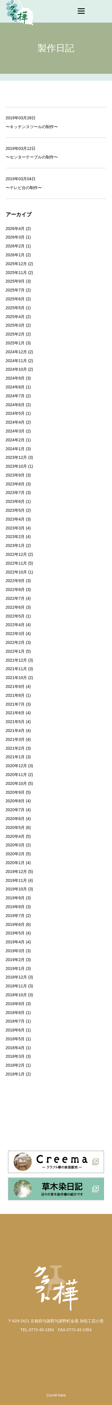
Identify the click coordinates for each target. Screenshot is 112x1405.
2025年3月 (15, 325)
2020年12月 (16, 765)
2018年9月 (15, 1003)
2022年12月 (16, 554)
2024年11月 (16, 360)
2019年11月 (16, 880)
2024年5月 (15, 413)
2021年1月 (15, 757)
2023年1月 (15, 545)
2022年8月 (15, 589)
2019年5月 (15, 933)
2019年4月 (15, 942)
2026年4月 (15, 228)
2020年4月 (15, 836)
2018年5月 (15, 1039)
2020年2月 (15, 854)
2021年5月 (15, 721)
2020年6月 (15, 818)
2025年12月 (16, 263)
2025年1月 (15, 343)
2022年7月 (15, 598)
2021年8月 (15, 695)
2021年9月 (15, 686)
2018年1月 (15, 1074)
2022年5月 (15, 616)
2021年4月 (15, 730)
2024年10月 (16, 369)
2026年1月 (15, 255)
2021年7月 (15, 704)
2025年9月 (15, 281)
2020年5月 (15, 827)
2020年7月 (15, 809)
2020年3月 (15, 845)
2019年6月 (15, 924)
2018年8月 (15, 1012)
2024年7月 (15, 396)
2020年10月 (16, 783)
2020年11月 (16, 774)
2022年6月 (15, 607)
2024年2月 (15, 440)
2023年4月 (15, 519)
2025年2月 (15, 334)
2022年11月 (16, 563)
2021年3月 (15, 739)
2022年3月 (15, 633)
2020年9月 (15, 792)
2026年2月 (15, 246)
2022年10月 (16, 572)
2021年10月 (16, 677)
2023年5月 (15, 510)
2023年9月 (15, 475)
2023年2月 (15, 536)
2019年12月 (16, 871)
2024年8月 (15, 387)
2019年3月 (15, 950)
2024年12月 (16, 352)
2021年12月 (16, 660)
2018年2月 (15, 1065)
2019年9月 (15, 898)
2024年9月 (15, 378)
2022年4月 (15, 624)
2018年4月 (15, 1047)
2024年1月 (15, 448)
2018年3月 (15, 1056)
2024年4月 (15, 422)
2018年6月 (15, 1030)
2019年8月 (15, 906)
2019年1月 (15, 968)
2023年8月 (15, 484)
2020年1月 (15, 862)
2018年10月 (16, 995)
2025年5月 (15, 307)
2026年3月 (15, 237)
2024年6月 (15, 404)
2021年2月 (15, 748)
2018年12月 (16, 977)
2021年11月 (16, 668)
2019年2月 (15, 959)
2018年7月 (15, 1021)
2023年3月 (15, 528)
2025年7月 (15, 290)
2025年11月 (16, 272)
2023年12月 (16, 457)
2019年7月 (15, 915)
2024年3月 (15, 431)
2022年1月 (15, 651)
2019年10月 (16, 889)
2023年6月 (15, 501)
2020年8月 (15, 801)
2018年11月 (16, 986)
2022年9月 (15, 580)
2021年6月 (15, 713)
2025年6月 (15, 299)
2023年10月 (16, 466)
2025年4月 (15, 316)
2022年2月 (15, 642)
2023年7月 (15, 492)
